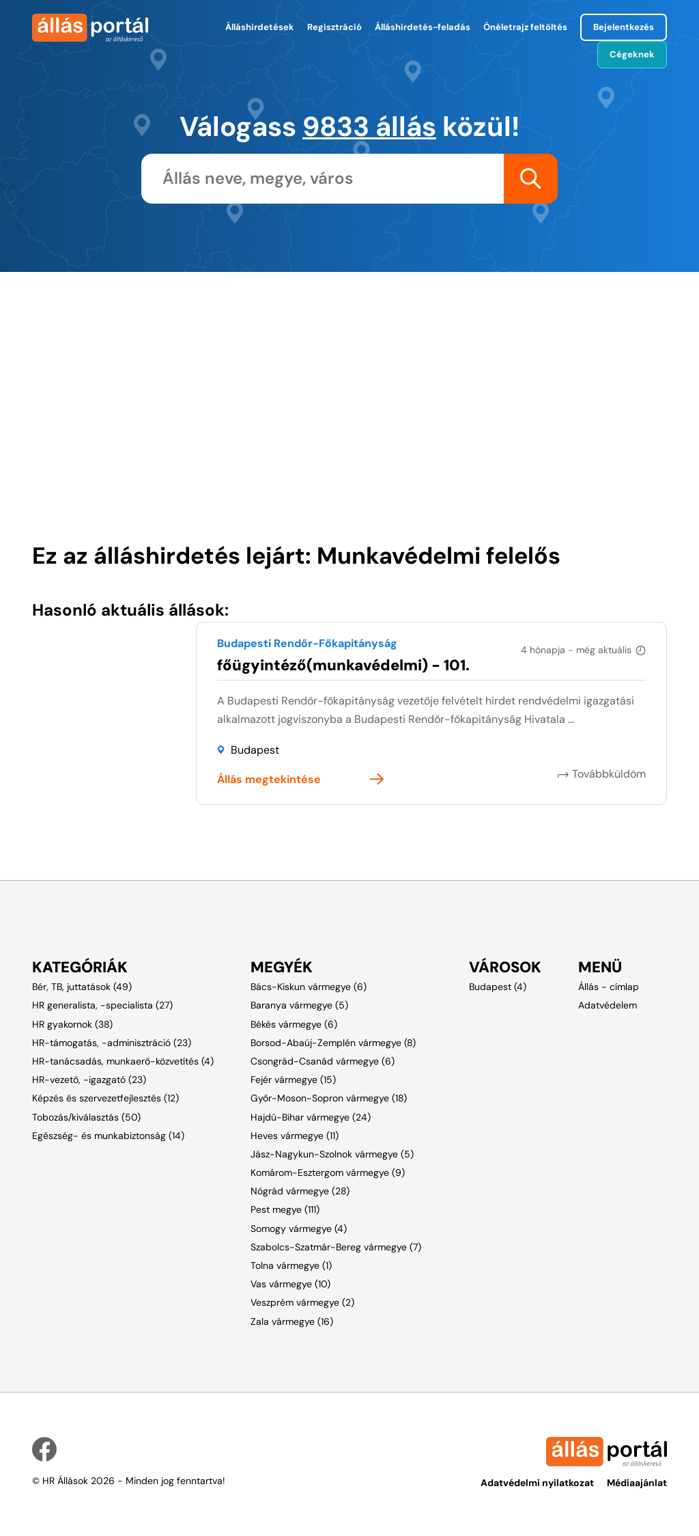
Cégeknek (632, 54)
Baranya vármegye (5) (299, 1005)
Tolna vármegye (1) (291, 1265)
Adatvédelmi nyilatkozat (537, 1483)
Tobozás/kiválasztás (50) (86, 1117)
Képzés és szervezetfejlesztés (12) (105, 1098)
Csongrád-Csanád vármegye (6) (323, 1061)
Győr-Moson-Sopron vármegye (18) (329, 1098)
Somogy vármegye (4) (299, 1228)
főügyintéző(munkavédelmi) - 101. (343, 665)
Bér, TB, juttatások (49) (82, 986)
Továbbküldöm (609, 774)
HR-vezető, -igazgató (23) (89, 1079)
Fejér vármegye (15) (293, 1079)
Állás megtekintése (269, 779)
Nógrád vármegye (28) (300, 1191)
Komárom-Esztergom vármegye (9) (328, 1172)
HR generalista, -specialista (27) (102, 1005)
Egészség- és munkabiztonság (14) (108, 1135)
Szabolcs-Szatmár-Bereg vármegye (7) (336, 1247)
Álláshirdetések (259, 27)
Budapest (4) (497, 986)
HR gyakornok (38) (72, 1024)
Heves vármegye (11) (295, 1135)
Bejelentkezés (623, 27)
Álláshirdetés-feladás (422, 27)
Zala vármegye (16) (292, 1321)
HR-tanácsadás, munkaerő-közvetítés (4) (123, 1061)
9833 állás (369, 126)
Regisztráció (334, 27)
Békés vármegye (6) (294, 1024)
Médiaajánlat (637, 1483)
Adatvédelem (607, 1005)
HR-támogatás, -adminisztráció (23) (111, 1043)
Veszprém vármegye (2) (302, 1302)
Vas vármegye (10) (290, 1284)
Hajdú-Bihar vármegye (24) (311, 1117)
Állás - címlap (608, 986)
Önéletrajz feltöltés (525, 27)
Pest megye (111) (285, 1209)
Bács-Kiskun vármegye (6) (309, 986)
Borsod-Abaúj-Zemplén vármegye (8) (333, 1043)
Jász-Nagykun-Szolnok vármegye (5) (332, 1154)
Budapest (255, 750)
